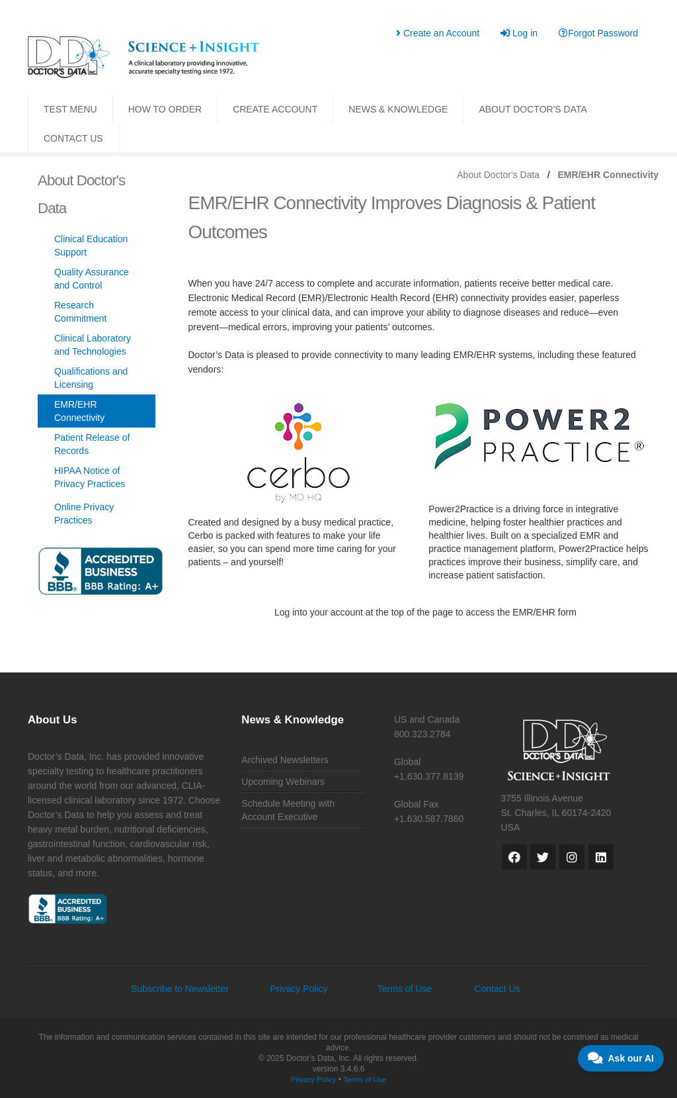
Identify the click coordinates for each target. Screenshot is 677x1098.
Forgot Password (598, 33)
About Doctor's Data (498, 174)
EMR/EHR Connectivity (79, 411)
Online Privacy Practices (84, 514)
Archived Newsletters (285, 760)
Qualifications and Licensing (91, 378)
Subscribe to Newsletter (180, 989)
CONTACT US (73, 138)
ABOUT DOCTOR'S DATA (532, 109)
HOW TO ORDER (165, 109)
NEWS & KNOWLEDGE (398, 109)
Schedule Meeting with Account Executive (288, 810)
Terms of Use (405, 989)
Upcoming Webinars (283, 781)
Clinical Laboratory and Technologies (92, 345)
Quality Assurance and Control (91, 279)
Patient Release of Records (92, 444)
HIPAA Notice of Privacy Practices (89, 477)
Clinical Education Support (91, 245)
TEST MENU (70, 109)
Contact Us (497, 989)
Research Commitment (80, 312)
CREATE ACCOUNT (275, 109)
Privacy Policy (298, 989)
